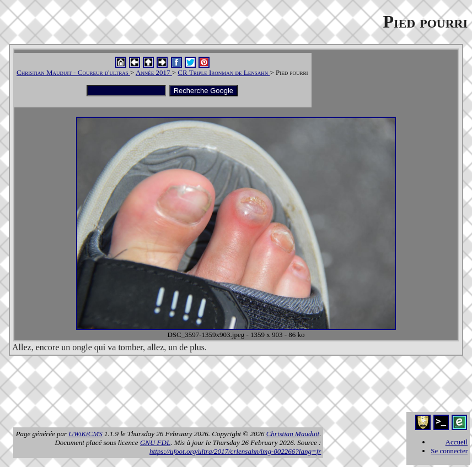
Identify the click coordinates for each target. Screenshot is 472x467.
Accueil (457, 442)
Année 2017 (154, 72)
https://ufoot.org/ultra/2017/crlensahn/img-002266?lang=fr (235, 451)
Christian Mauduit (292, 434)
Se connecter (449, 451)
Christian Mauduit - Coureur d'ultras (73, 72)
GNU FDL (155, 442)
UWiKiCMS (85, 434)
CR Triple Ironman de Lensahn (224, 72)
